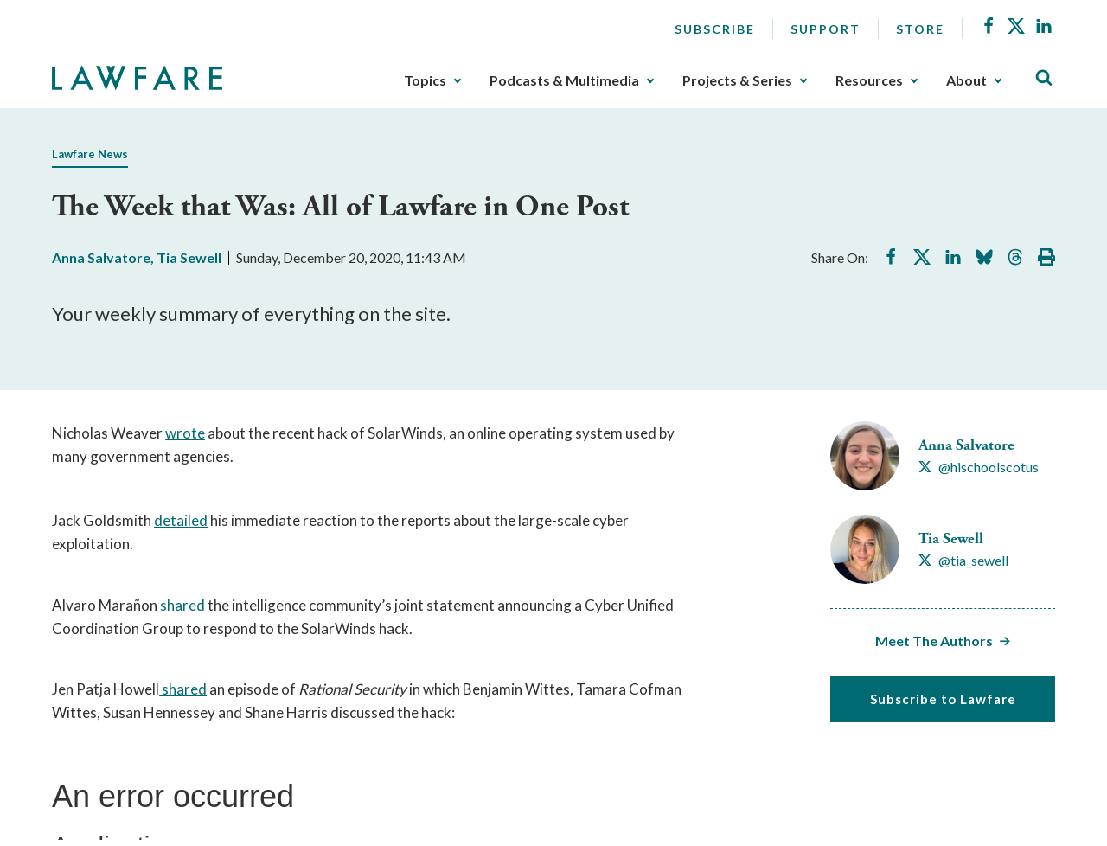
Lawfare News (90, 154)
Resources (869, 80)
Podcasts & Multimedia (564, 80)
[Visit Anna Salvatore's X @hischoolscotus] (978, 467)
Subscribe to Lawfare (943, 699)
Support (825, 29)
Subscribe (715, 29)
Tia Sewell (189, 257)
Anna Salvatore (101, 257)
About (966, 80)
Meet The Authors (934, 640)
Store (920, 29)
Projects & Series (737, 80)
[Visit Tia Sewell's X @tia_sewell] (963, 560)
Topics (425, 80)
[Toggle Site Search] (1044, 78)
